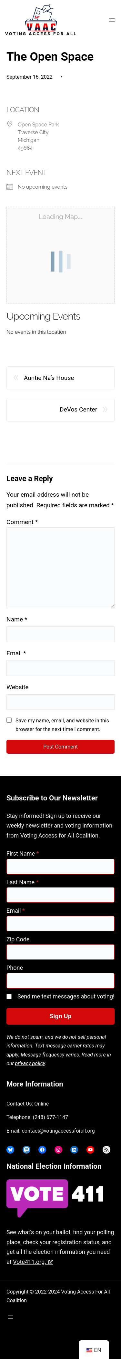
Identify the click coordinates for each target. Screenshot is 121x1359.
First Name (22, 853)
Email (16, 653)
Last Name (22, 882)
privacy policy (30, 1063)
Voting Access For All (41, 33)
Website (17, 687)
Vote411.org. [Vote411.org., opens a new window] (33, 1261)
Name (16, 619)
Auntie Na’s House (49, 378)
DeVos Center (78, 409)
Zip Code (17, 939)
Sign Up (61, 1016)
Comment (22, 522)
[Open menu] (112, 20)
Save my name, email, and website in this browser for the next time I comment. (62, 725)
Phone (14, 967)
